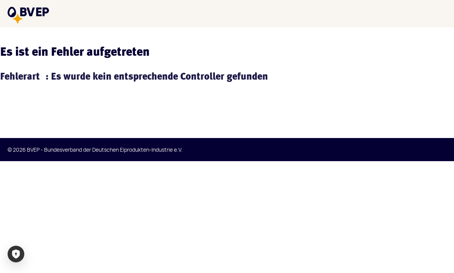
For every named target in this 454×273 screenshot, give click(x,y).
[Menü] (440, 13)
